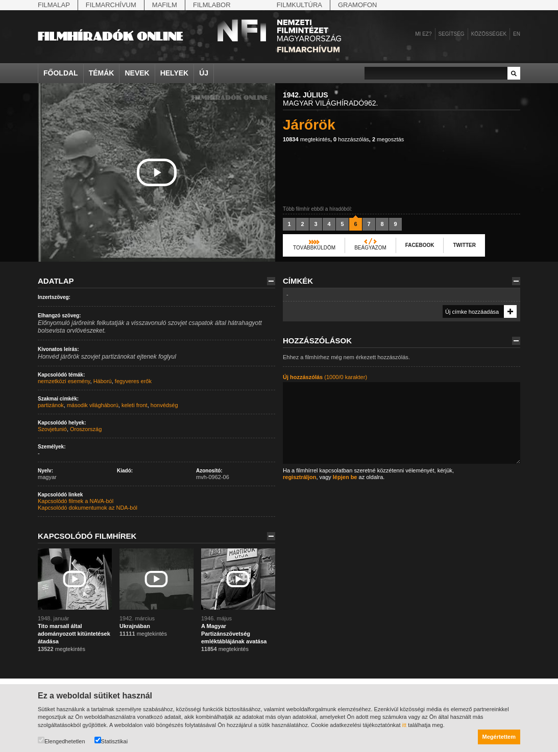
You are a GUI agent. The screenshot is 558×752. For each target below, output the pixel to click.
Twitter (464, 245)
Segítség (452, 34)
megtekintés (306, 139)
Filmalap (54, 5)
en (516, 34)
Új (203, 73)
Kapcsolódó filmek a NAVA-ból (75, 501)
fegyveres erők (133, 381)
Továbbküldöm (314, 247)
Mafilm (164, 5)
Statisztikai (111, 740)
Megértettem (499, 737)
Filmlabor (212, 5)
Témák (101, 73)
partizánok (51, 405)
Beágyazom (370, 247)
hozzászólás (351, 139)
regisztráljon (299, 477)
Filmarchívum (111, 5)
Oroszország (86, 429)
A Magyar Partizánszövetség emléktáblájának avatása (233, 633)
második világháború (92, 405)
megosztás (388, 139)
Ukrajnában (135, 626)
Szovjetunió (52, 429)
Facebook (419, 245)
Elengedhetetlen (61, 740)
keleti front (135, 405)
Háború (102, 381)
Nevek (137, 73)
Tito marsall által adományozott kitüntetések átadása (74, 633)
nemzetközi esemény (64, 381)
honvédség (164, 405)
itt (404, 725)
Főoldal (60, 73)
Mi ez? (423, 34)
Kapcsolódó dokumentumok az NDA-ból (87, 508)
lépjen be (345, 477)
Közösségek (488, 34)
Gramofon (357, 5)
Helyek (174, 73)
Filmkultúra (299, 5)
